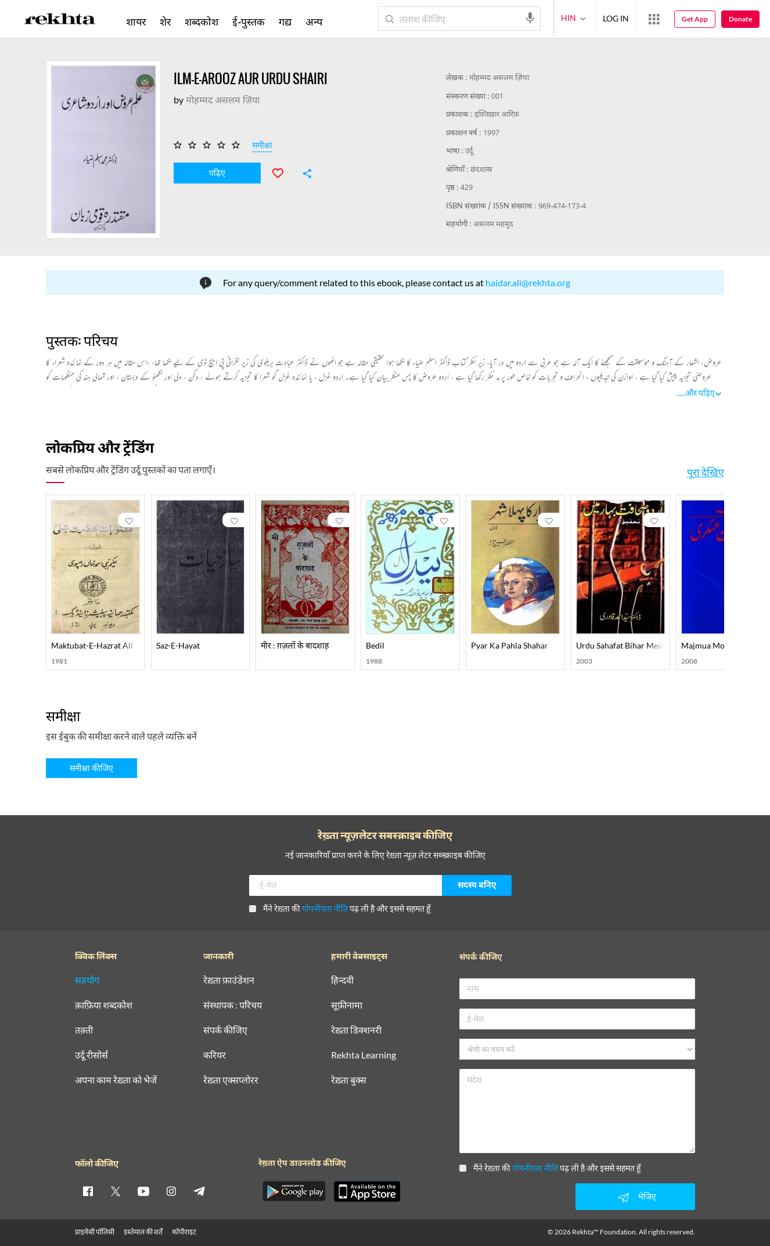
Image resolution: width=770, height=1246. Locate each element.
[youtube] (143, 1191)
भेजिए (635, 1197)
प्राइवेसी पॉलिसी (94, 1231)
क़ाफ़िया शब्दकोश (103, 1005)
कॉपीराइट (184, 1231)
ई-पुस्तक (248, 21)
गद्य (285, 21)
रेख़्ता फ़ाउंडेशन (228, 980)
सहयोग (87, 980)
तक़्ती (84, 1030)
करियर (214, 1055)
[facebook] (87, 1191)
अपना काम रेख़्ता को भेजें (116, 1080)
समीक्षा (262, 147)
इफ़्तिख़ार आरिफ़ (496, 115)
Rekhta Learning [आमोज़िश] (363, 1055)
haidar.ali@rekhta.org (527, 282)
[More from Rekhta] (653, 19)
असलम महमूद (493, 224)
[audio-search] (530, 18)
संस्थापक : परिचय (232, 1005)
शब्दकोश (201, 21)
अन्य (313, 21)
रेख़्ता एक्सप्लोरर (230, 1080)
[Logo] (60, 21)
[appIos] (367, 1191)
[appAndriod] (294, 1191)
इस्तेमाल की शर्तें (143, 1231)
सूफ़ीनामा (346, 1005)
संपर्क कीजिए (225, 1030)
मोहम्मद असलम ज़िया (499, 78)
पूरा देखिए (705, 472)
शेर (165, 21)
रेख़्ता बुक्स (348, 1080)
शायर (136, 21)
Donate (740, 19)
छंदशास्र (481, 170)
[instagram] (171, 1191)
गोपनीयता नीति (325, 908)
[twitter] (115, 1191)
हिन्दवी (342, 980)
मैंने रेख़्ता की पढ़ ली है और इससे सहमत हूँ (339, 908)
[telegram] (199, 1191)
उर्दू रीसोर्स (91, 1055)
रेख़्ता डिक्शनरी (356, 1030)
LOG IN (616, 18)
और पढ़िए (700, 393)
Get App (695, 19)
